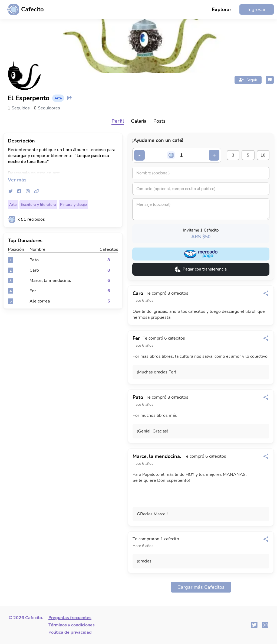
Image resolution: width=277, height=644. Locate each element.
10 (262, 155)
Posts (159, 121)
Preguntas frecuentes (69, 618)
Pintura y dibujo (73, 204)
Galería (139, 121)
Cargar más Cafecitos (201, 587)
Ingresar (257, 9)
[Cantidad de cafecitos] (180, 155)
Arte (13, 204)
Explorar (221, 9)
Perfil (117, 121)
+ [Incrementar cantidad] (212, 155)
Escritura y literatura (38, 204)
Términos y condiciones (71, 625)
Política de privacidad (70, 632)
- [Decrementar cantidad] (139, 155)
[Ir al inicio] (23, 9)
